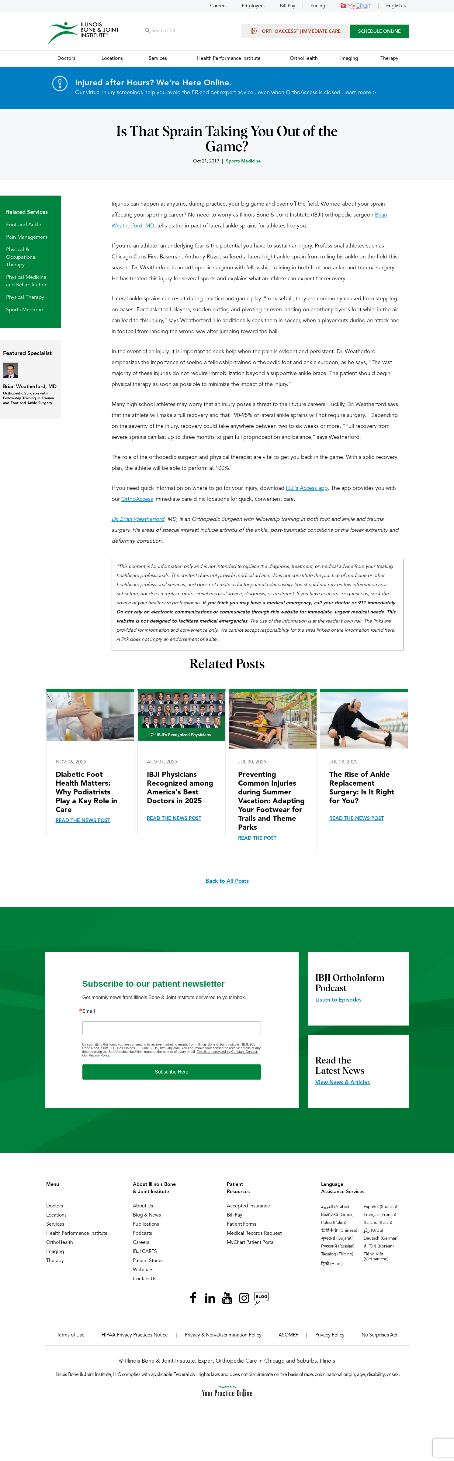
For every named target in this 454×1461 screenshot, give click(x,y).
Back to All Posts (227, 881)
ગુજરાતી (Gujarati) (337, 1239)
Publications (146, 1224)
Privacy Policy (330, 1335)
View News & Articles (342, 1083)
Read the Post (257, 838)
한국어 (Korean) (379, 1246)
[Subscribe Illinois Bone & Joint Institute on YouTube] (227, 1298)
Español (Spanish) (380, 1207)
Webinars (143, 1270)
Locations (56, 1215)
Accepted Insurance (248, 1206)
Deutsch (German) (381, 1239)
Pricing (317, 6)
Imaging (55, 1252)
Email (88, 1011)
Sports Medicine (243, 161)
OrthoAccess (137, 499)
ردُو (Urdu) (373, 1231)
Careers (218, 6)
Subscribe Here (171, 1072)
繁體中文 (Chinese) (339, 1231)
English (394, 6)
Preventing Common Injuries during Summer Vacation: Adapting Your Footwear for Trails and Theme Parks (271, 802)
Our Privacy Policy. (96, 1055)
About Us (143, 1206)
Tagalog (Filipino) (337, 1254)
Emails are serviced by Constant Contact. (227, 1052)
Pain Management (26, 237)
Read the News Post (83, 821)
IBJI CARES (145, 1252)
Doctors (54, 1206)
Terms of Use (71, 1335)
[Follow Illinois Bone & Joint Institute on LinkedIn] (210, 1298)
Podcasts (142, 1233)
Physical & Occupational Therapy (21, 257)
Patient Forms (241, 1224)
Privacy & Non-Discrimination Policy (223, 1335)
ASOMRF (288, 1335)
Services (55, 1224)
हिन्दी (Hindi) (332, 1264)
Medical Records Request (254, 1233)
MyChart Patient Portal (251, 1243)
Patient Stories (148, 1261)
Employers (253, 6)
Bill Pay (287, 6)
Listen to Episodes (338, 1000)
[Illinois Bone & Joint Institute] (83, 33)
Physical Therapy (25, 297)
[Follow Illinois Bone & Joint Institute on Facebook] (193, 1298)
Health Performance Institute (77, 1233)
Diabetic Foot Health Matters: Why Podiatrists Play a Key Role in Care (86, 793)
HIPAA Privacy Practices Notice (135, 1335)
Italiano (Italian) (378, 1223)
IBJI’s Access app (307, 488)
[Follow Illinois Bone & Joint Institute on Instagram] (244, 1298)
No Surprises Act (379, 1335)
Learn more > (359, 93)
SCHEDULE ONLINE (379, 31)
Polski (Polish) (333, 1223)
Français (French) (380, 1215)
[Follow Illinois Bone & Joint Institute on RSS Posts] (261, 1298)
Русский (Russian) (338, 1246)
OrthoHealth (59, 1243)
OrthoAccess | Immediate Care (295, 31)
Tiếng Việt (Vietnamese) (376, 1256)
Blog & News (147, 1215)
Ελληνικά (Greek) (337, 1215)
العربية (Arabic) (335, 1207)
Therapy (55, 1261)
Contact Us (144, 1279)
